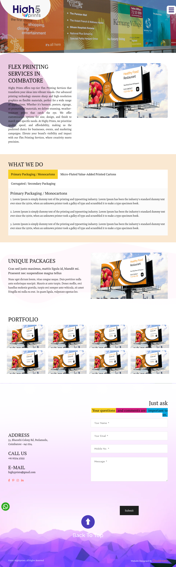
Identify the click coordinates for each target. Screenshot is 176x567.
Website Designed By (141, 561)
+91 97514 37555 (16, 458)
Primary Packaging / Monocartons (33, 174)
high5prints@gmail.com (22, 472)
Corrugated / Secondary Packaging (33, 183)
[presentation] (117, 493)
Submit (129, 510)
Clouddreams (160, 561)
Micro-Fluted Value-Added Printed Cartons (88, 174)
